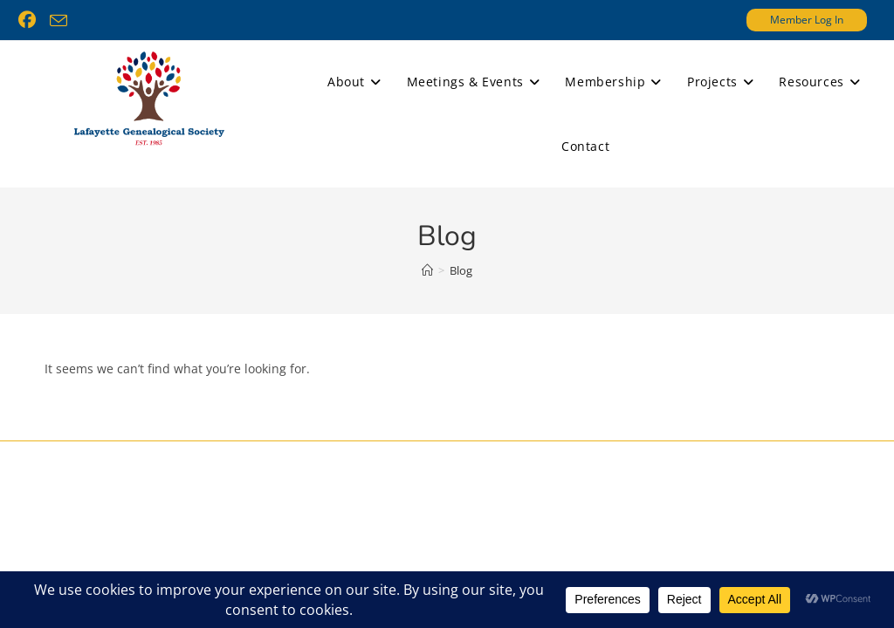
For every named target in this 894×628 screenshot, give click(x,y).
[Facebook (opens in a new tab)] (30, 20)
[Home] (427, 270)
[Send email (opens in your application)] (58, 21)
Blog (461, 270)
